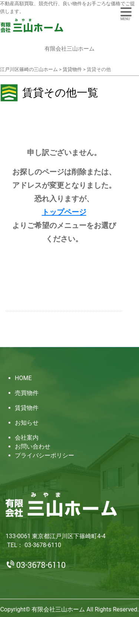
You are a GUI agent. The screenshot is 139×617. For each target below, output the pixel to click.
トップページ (64, 212)
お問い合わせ (32, 446)
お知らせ (27, 422)
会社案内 (27, 437)
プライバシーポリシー (44, 455)
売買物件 (27, 392)
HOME (23, 378)
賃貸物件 (27, 407)
